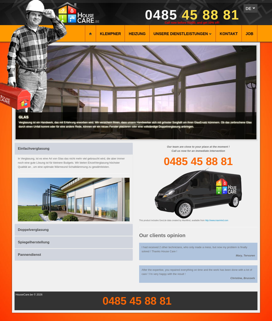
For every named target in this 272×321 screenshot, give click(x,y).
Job (249, 34)
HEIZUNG (137, 34)
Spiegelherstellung (33, 242)
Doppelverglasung (33, 230)
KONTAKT (229, 34)
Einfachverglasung (33, 149)
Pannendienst (29, 255)
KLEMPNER (110, 34)
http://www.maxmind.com (216, 220)
